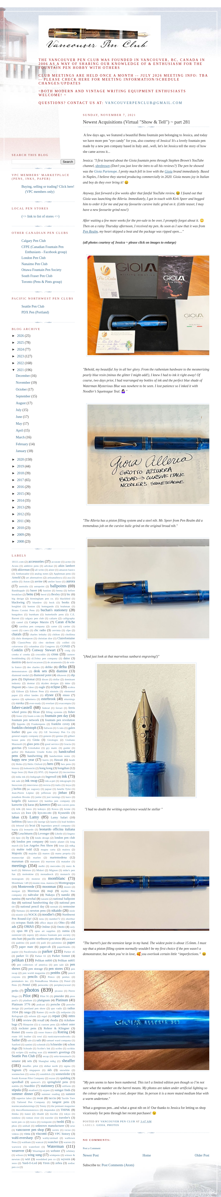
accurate (56, 561)
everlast (50, 703)
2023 (21, 356)
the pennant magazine (63, 1105)
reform (32, 1016)
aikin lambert (66, 566)
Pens (14, 984)
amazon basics (67, 569)
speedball (17, 1082)
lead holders (68, 821)
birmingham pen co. (42, 598)
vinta (27, 1133)
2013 (21, 507)
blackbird (65, 598)
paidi (32, 942)
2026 (21, 336)
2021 (21, 370)
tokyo (67, 1113)
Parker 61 (40, 955)
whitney (70, 1150)
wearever (18, 1151)
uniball (26, 1125)
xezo (14, 1163)
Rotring (63, 1032)
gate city (32, 732)
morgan (16, 890)
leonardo (28, 829)
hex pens (66, 764)
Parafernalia (30, 951)
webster (55, 1151)
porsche (55, 1004)
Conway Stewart (44, 650)
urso (72, 1125)
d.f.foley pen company (44, 658)
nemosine (69, 906)
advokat (48, 565)
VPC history (62, 1133)
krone (67, 808)
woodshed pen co (46, 1159)
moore (67, 886)
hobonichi (29, 768)
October (22, 389)
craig (67, 650)
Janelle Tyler (64, 788)
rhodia (54, 1020)
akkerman (24, 569)
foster (19, 715)
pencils (33, 977)
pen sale (58, 964)
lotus (61, 845)
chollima (70, 634)
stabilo (15, 1085)
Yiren (46, 1163)
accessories (36, 561)
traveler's (64, 1117)
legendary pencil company (56, 825)
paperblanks (63, 946)
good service (52, 744)
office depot (46, 922)
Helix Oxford (34, 764)
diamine (61, 671)
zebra (58, 1163)
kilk (18, 808)
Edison (20, 691)
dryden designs (49, 683)
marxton (50, 861)
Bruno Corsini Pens (23, 610)
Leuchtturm (25, 833)
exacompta (65, 703)
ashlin (15, 581)
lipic (18, 837)
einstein (54, 691)
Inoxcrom (17, 785)
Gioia (100, 1125)
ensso (66, 695)
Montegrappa (67, 883)
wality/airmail (50, 1137)
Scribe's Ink (43, 1048)
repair (56, 1016)
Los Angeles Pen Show (38, 845)
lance (30, 821)
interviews (33, 785)
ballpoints (58, 586)
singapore (34, 1070)
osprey (30, 934)
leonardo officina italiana (57, 829)
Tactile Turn (68, 1098)
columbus (34, 646)
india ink (20, 776)
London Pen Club (33, 258)
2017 (21, 480)
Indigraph (35, 776)
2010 (21, 528)
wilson (19, 1155)
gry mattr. (51, 747)
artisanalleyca (55, 577)
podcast (41, 1004)
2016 (21, 487)
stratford (33, 1090)
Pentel (26, 985)
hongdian (63, 768)
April (20, 430)
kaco (68, 796)
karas (31, 804)
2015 (21, 493)
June (19, 417)
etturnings (69, 699)
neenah (54, 906)
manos (46, 853)
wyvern (65, 1159)
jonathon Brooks (21, 796)
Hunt (30, 772)
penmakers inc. (20, 981)
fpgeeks (21, 723)
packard (70, 938)
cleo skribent (46, 642)
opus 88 (22, 931)
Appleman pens (62, 573)
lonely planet (57, 841)
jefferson (46, 792)
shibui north (51, 1065)
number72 (54, 918)
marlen (37, 857)
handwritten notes (60, 755)
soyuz (52, 1078)
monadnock (47, 874)
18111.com (18, 561)
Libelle (59, 833)
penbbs (55, 973)
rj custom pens (47, 1024)
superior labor (24, 1098)
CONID (65, 646)
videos (15, 1133)
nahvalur (33, 895)
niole (72, 910)
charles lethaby (38, 634)
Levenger (44, 833)
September (23, 396)
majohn (33, 853)
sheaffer (68, 1060)
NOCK (32, 914)
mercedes (55, 866)
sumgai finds (62, 1090)
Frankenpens (38, 723)
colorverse (17, 646)
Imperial (53, 772)
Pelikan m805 (66, 960)
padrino (20, 942)
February (22, 444)
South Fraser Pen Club (36, 276)
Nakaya (49, 895)
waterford (34, 1146)
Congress (50, 646)
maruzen (35, 861)
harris (45, 759)
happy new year (23, 760)
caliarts (53, 618)
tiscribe (54, 1113)
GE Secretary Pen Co (57, 732)
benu (30, 594)
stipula (16, 1090)
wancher (53, 1142)
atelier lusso (55, 581)
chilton (56, 634)
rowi (39, 1036)
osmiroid (16, 934)
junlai (38, 796)
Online (46, 927)
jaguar (48, 788)
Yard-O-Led (29, 1163)
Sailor (16, 1040)
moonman (49, 886)
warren (67, 1142)
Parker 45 (69, 951)
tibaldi (40, 1113)
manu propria (62, 853)
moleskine (28, 874)
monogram (17, 878)
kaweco (45, 804)
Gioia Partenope (105, 171)
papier (15, 951)
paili (43, 942)
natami (44, 898)
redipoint (66, 1012)
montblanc (56, 878)
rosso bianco (45, 1032)
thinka (15, 1113)
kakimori (33, 800)
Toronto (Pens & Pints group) (41, 282)
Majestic (17, 853)
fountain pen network (25, 720)
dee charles (33, 667)
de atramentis (54, 662)
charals (16, 634)
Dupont (16, 687)
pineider (59, 996)
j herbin (16, 789)
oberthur (70, 918)
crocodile (40, 654)
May (19, 423)
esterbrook (48, 699)
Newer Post (91, 1155)
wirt (27, 1159)
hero (50, 764)
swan (40, 1098)
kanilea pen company (57, 800)
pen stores (56, 968)
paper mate (26, 947)
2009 (21, 535)
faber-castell (22, 707)
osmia (65, 931)
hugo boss (17, 772)
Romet (16, 1032)
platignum (43, 1000)
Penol (67, 981)
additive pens (31, 565)
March (21, 437)
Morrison (33, 891)
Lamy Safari (59, 817)
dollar (56, 679)
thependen (49, 1109)
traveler (49, 1117)
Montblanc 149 (20, 882)
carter (54, 626)
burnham (34, 614)
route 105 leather (21, 1036)
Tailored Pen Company (31, 1102)
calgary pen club (34, 618)
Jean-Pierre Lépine (23, 792)
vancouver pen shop (30, 1130)
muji (50, 891)
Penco (51, 976)
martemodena (58, 857)
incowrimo (69, 772)
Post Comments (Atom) (118, 1165)
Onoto (60, 927)
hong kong (46, 768)
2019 (21, 466)
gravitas (16, 748)
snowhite (65, 1070)
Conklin (17, 650)
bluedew (37, 602)
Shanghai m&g (47, 1061)
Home (147, 1155)
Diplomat (29, 679)
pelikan (18, 960)
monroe (36, 878)
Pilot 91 (44, 996)
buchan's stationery (54, 610)
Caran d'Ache (65, 622)
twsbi (60, 1122)
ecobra (71, 687)
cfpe (68, 630)
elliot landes (31, 695)
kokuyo (42, 808)
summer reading (51, 1094)
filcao (36, 712)
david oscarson (34, 662)
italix (58, 785)
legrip (15, 829)
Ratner (40, 1012)
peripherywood (62, 984)
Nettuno (20, 910)
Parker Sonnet (61, 956)
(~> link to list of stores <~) (40, 216)
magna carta (48, 849)
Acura (15, 565)
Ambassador (23, 573)
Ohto (62, 922)
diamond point (43, 675)
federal (46, 707)
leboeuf (20, 825)
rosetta (29, 1032)
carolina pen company (32, 626)
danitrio (16, 662)
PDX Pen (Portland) (35, 312)
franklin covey (60, 724)
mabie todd (24, 849)
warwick (16, 1146)
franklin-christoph (24, 728)
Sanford (16, 1044)
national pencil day (32, 906)
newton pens (38, 910)
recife (52, 1012)
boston (31, 606)
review (27, 1020)
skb (49, 1070)
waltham (26, 1142)
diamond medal (20, 675)
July (19, 410)
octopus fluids (25, 922)
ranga (27, 1012)
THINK (65, 1110)
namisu (16, 898)
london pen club (64, 837)
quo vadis (56, 1008)
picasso (59, 990)
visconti (41, 1133)
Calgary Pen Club (33, 241)
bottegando (48, 606)
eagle (42, 687)
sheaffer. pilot (30, 1065)
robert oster (68, 1024)
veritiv (55, 1129)
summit (70, 1094)
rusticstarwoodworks (59, 1036)
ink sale (16, 780)
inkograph (65, 780)
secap (46, 1056)
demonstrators (19, 671)
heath (72, 759)
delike (49, 667)
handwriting (34, 756)
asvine (38, 581)
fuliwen (48, 727)
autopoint (39, 586)
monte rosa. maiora (43, 882)
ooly (72, 926)
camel (19, 622)
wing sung (35, 1155)
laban (15, 817)
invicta (47, 785)
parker (47, 951)
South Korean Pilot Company (28, 1078)
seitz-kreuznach (62, 1056)
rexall (40, 1020)
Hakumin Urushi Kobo (38, 751)
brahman (65, 606)
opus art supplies (45, 930)
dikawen (61, 675)
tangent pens (60, 1102)
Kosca (55, 808)
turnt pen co (18, 1121)
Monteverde (26, 886)
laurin (53, 821)
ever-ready (35, 703)
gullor (15, 751)
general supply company (25, 735)
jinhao (62, 793)
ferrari (59, 707)
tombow (16, 1117)
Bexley (55, 594)
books (65, 602)
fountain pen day (56, 716)
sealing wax (35, 1052)
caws (26, 630)
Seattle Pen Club (32, 306)
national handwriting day (37, 902)
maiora (66, 849)
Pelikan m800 (43, 960)
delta (63, 666)
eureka (20, 703)
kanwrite (17, 804)
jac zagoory (33, 788)
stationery (47, 1086)
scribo (58, 1048)
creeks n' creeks (21, 654)
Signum (16, 1070)
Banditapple (18, 590)
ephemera (30, 699)
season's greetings (59, 1052)
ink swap (31, 781)
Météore (26, 870)
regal (44, 1016)
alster (51, 569)
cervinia (56, 630)
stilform (66, 1085)
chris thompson (24, 638)
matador (65, 861)
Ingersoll (50, 776)
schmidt (41, 1044)
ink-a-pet (50, 780)
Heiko (19, 764)
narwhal (31, 898)
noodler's (48, 914)
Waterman (55, 1146)
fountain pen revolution (60, 720)
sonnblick (45, 1074)
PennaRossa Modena (46, 981)
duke (67, 683)
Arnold (16, 577)
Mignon (53, 870)
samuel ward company (58, 1040)
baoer (33, 590)
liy (27, 837)
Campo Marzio (39, 622)
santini (28, 1044)
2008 (21, 541)
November (23, 382)
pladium (27, 1000)
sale (29, 1040)
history (15, 768)
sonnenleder (62, 1074)
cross (54, 654)
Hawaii (58, 760)
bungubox (17, 614)
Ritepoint (28, 1024)
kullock (16, 812)
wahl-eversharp (22, 1138)
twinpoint (46, 1121)
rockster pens (27, 1028)
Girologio (52, 739)
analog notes (41, 573)
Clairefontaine (66, 638)
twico (33, 1121)
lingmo (71, 833)
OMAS (29, 927)
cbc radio (40, 630)
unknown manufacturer (49, 1125)
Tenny (43, 1105)
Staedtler (29, 1086)
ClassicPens (24, 642)
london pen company (30, 841)
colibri (65, 642)
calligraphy (69, 618)
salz (38, 1040)
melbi (42, 866)
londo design (42, 837)
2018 (21, 473)
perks (15, 990)
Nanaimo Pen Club (34, 264)
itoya (68, 785)
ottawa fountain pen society (55, 934)
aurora (70, 581)
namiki (65, 895)
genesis (47, 735)
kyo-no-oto (45, 813)
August (21, 403)
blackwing (18, 602)
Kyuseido (64, 813)
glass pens (33, 744)
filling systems (54, 712)
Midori (40, 870)
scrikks (71, 1048)
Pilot (27, 995)
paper (71, 942)
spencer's (36, 1082)
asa (69, 577)
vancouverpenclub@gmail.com (144, 103)
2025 (21, 342)
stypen (46, 1090)
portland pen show (34, 1008)
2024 (21, 349)
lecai (32, 825)
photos (113, 1125)
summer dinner (22, 1094)
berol (43, 594)
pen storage (35, 968)
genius (59, 735)
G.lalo (60, 727)
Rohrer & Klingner (56, 1028)
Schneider (56, 1044)
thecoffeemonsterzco (27, 1109)
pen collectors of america (32, 964)
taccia (52, 1098)
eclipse (55, 687)
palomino (57, 942)
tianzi (28, 1113)
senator (16, 1061)
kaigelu (16, 801)
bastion (47, 590)
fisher (71, 712)
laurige (41, 821)
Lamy (34, 817)
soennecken (18, 1074)
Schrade (27, 1048)
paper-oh (45, 947)
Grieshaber (34, 747)
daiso (66, 658)
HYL (41, 772)
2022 (21, 363)
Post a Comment (91, 1148)
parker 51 (22, 956)
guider (67, 747)
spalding (65, 1078)
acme (68, 561)
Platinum (62, 1000)
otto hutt (17, 938)
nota (41, 918)
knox (29, 808)
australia (23, 586)
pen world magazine (33, 972)
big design (18, 598)
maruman (17, 861)
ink (64, 776)
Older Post (202, 1155)
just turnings (54, 796)
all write (39, 569)
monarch (65, 874)
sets (29, 1061)
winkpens (54, 1155)
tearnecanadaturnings (23, 1105)
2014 (21, 500)
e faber (30, 687)
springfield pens (57, 1082)
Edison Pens (37, 691)
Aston (26, 581)
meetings (19, 865)
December (23, 376)
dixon (45, 679)
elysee (49, 695)
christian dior (45, 638)
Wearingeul (38, 1150)
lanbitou (17, 821)
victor (67, 1129)
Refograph (17, 1016)
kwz (28, 813)
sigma (67, 1065)
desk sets (40, 671)
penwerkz (43, 984)
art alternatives (34, 577)
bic (68, 594)
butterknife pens (54, 614)
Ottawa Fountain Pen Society (41, 270)
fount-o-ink (33, 715)
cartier (66, 626)
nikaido (56, 910)
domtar (31, 683)
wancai (39, 1142)
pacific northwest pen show (44, 938)
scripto (19, 1052)
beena (59, 590)
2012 (21, 514)
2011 (21, 521)
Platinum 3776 (21, 1004)
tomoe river (33, 1117)
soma (32, 1074)
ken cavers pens (66, 804)
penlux (65, 976)
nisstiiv (19, 914)
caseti (15, 630)
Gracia (67, 744)
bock (51, 602)
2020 (21, 459)
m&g (72, 845)
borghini (16, 606)
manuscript (18, 857)
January (21, 451)
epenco (16, 699)
